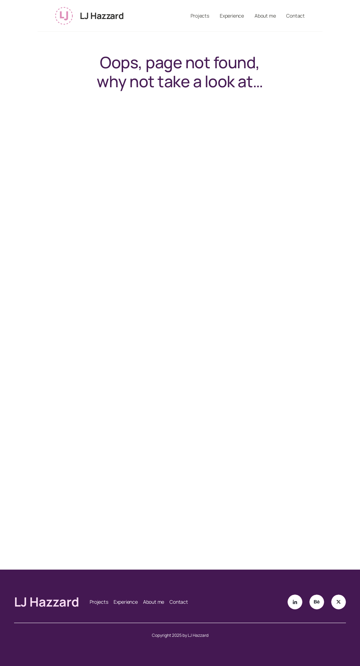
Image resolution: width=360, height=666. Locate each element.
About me (265, 15)
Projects (200, 15)
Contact (295, 15)
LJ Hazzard (102, 15)
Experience (232, 15)
